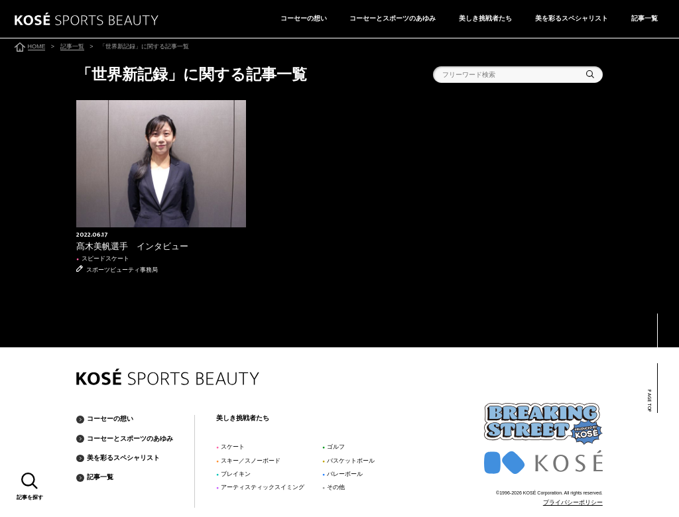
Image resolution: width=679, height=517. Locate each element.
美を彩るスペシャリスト (571, 18)
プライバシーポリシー (573, 502)
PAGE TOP (649, 401)
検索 (590, 74)
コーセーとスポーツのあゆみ (392, 18)
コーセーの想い (303, 18)
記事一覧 (644, 18)
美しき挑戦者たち (485, 18)
